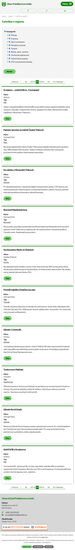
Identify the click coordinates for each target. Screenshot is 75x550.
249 (43, 83)
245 (31, 83)
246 (34, 83)
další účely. (44, 537)
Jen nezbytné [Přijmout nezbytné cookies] (38, 546)
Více (7, 120)
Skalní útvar (8, 383)
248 (40, 83)
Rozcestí (7, 223)
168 (26, 83)
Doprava (14, 39)
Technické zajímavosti (20, 56)
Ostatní (14, 49)
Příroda (14, 36)
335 (48, 83)
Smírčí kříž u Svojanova (15, 450)
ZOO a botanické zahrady (21, 62)
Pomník (7, 303)
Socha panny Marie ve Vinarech (19, 250)
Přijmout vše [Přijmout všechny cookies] (26, 546)
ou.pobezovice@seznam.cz (16, 516)
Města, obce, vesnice (19, 52)
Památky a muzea (18, 46)
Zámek (6, 183)
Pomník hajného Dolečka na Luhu (19, 290)
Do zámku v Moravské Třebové (19, 170)
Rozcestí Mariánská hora (15, 210)
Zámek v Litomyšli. (13, 330)
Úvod (4, 17)
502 (54, 83)
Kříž (5, 103)
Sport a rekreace (18, 42)
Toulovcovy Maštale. (14, 370)
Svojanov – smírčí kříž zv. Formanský (21, 91)
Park (5, 143)
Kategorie (11, 32)
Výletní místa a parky (19, 59)
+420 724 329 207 (12, 513)
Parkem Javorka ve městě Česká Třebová (24, 131)
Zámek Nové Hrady (13, 410)
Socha (6, 263)
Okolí (10, 17)
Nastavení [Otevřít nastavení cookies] (49, 546)
